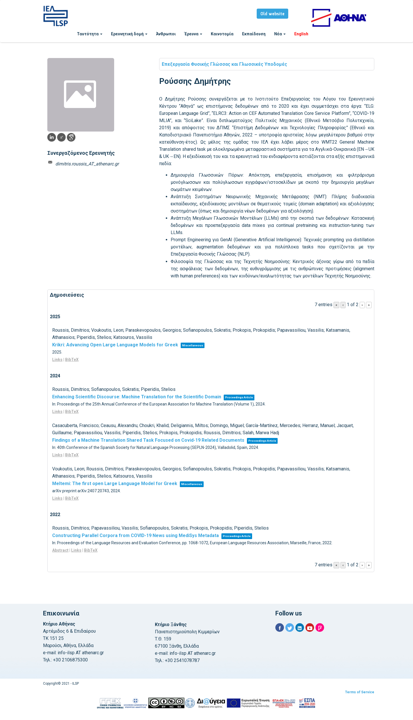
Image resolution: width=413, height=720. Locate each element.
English (301, 34)
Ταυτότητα (89, 34)
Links (57, 359)
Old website (272, 14)
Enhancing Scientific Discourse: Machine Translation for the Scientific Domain (136, 396)
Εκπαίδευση (254, 34)
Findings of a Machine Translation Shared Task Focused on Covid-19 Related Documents (148, 440)
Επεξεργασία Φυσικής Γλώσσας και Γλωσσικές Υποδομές (224, 64)
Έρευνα (193, 34)
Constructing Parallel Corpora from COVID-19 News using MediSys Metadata (135, 535)
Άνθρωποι (166, 34)
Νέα (280, 34)
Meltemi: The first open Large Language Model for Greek (114, 483)
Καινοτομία (222, 34)
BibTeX (72, 359)
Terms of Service (359, 692)
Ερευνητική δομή (129, 34)
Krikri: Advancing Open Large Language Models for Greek (115, 345)
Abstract (60, 550)
